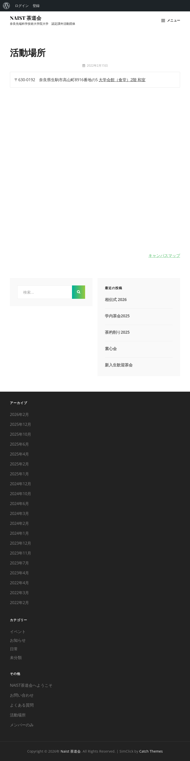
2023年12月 (20, 543)
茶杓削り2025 (117, 332)
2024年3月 (19, 513)
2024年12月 (20, 483)
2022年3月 (19, 592)
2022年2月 (19, 602)
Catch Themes (151, 751)
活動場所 (18, 715)
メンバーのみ (22, 725)
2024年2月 (19, 523)
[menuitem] (6, 5)
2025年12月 (20, 424)
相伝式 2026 (116, 299)
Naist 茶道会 (25, 17)
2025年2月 (19, 464)
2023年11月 (20, 553)
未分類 (16, 657)
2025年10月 (20, 434)
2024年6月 (19, 503)
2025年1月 (19, 474)
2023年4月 (19, 573)
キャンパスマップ (164, 255)
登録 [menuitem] (36, 6)
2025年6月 (19, 444)
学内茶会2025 (117, 316)
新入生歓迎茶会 (119, 365)
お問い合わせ (22, 695)
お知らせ (18, 640)
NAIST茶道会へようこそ (31, 685)
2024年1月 (19, 533)
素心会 (111, 348)
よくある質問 (22, 705)
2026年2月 (19, 414)
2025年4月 (19, 454)
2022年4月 (19, 582)
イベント (18, 631)
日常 (14, 649)
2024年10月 (20, 493)
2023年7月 (19, 563)
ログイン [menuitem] (22, 6)
